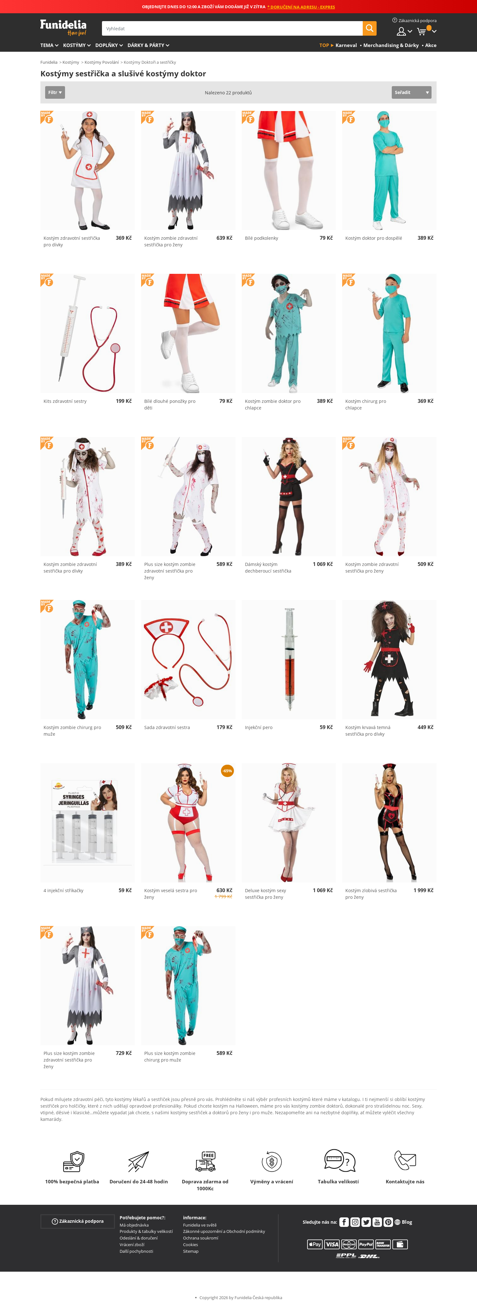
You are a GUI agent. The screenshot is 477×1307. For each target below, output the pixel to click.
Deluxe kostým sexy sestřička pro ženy (265, 893)
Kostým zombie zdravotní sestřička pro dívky (70, 567)
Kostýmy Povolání (102, 62)
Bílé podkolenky (261, 238)
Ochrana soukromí (200, 1238)
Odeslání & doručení (139, 1238)
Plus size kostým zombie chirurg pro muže (169, 1056)
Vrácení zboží (132, 1244)
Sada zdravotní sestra (167, 727)
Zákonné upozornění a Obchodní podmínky (224, 1231)
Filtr (52, 92)
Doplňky (106, 45)
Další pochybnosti (136, 1251)
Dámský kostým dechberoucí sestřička (268, 567)
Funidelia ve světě (200, 1225)
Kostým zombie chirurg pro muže (72, 730)
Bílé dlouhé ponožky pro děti (169, 404)
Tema (46, 45)
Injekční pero (258, 727)
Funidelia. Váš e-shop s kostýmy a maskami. (63, 28)
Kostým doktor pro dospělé (373, 238)
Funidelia (48, 62)
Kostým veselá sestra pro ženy (170, 893)
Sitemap (191, 1251)
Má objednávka (134, 1225)
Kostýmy (74, 45)
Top (324, 45)
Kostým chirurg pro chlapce (365, 404)
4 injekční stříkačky (63, 890)
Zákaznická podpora (78, 1221)
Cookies (190, 1244)
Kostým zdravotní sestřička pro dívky (72, 241)
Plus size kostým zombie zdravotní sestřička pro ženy (169, 570)
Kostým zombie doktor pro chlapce (273, 404)
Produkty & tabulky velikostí (146, 1231)
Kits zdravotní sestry (65, 401)
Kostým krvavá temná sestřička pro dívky (368, 730)
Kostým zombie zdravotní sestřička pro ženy (171, 241)
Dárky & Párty (146, 45)
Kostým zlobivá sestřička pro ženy (371, 893)
